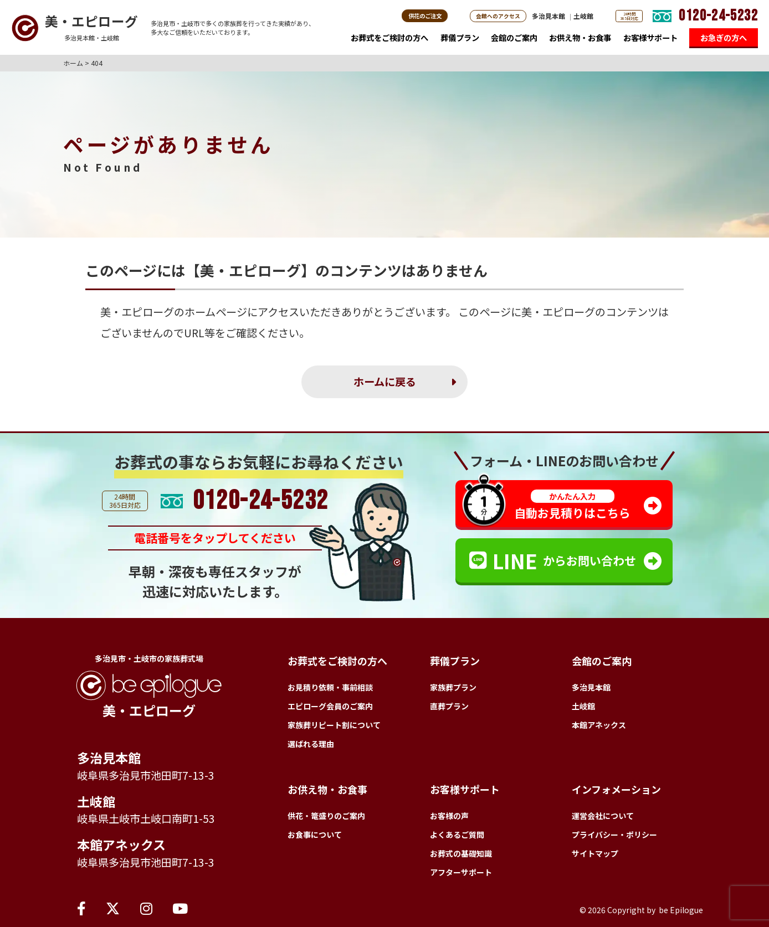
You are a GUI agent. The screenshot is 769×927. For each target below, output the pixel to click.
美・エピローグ (137, 312)
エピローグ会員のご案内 (330, 706)
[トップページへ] (74, 28)
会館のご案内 (514, 40)
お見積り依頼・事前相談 (330, 687)
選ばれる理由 (311, 743)
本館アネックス (121, 844)
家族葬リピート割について (334, 724)
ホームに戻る (384, 381)
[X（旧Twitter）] (113, 908)
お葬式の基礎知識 (461, 853)
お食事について (315, 834)
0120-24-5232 (718, 16)
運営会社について (603, 815)
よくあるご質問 (457, 834)
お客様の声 (449, 815)
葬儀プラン (459, 40)
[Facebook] (81, 908)
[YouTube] (180, 908)
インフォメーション (616, 789)
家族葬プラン (453, 687)
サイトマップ (595, 853)
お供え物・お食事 (580, 40)
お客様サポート (650, 40)
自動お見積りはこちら (572, 505)
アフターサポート (461, 872)
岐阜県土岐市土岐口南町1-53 (146, 818)
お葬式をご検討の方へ (389, 40)
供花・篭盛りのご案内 (326, 815)
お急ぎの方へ (723, 37)
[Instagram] (146, 908)
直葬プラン (449, 706)
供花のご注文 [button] (425, 16)
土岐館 (583, 15)
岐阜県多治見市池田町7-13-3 (145, 775)
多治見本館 (548, 15)
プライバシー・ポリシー (614, 834)
